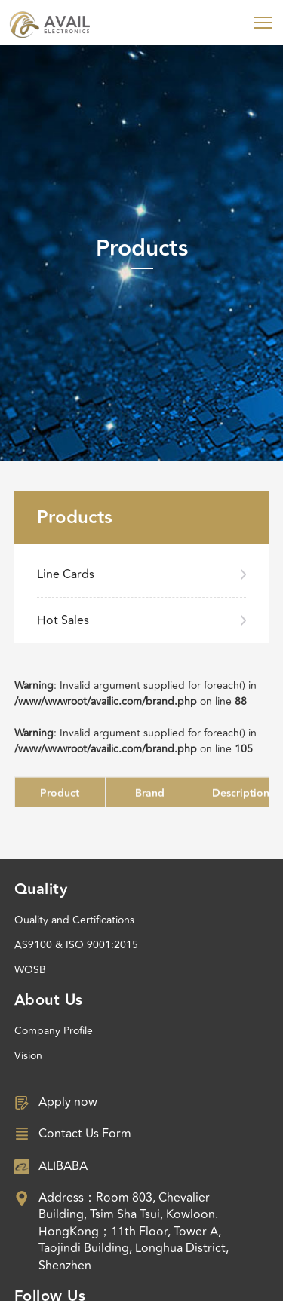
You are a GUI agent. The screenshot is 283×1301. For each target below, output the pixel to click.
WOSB (30, 970)
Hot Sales (63, 620)
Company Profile (53, 1031)
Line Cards (65, 574)
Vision (28, 1056)
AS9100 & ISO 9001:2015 (76, 945)
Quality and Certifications (74, 920)
